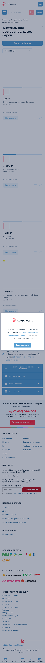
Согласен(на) (22, 345)
